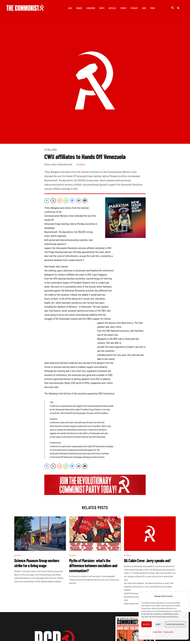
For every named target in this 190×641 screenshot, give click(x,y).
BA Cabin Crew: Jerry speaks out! (147, 560)
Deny (158, 624)
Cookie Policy (157, 632)
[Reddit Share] (59, 200)
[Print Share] (84, 200)
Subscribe (91, 8)
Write (101, 8)
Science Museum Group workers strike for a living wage (36, 563)
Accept (146, 624)
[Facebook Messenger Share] (72, 200)
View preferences (175, 624)
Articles (112, 8)
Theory (123, 8)
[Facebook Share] (46, 200)
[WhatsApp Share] (65, 200)
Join (70, 8)
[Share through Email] (78, 200)
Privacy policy (168, 632)
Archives (81, 164)
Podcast (134, 8)
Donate (79, 8)
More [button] (153, 8)
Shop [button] (144, 8)
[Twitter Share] (53, 200)
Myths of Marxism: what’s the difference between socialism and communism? (93, 565)
